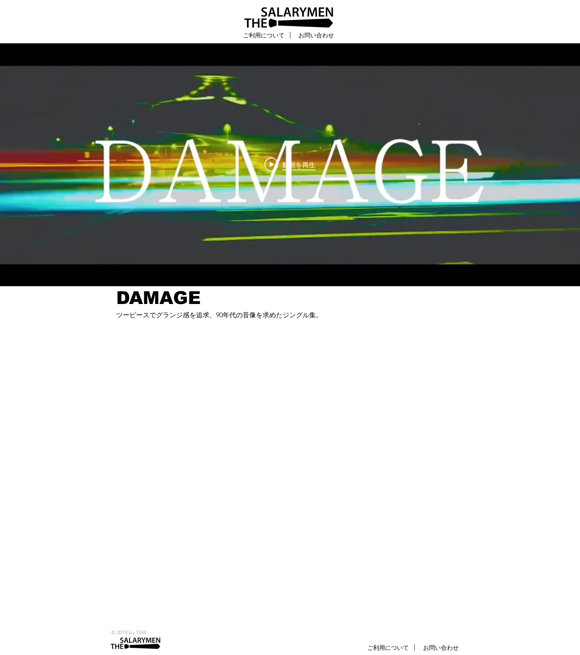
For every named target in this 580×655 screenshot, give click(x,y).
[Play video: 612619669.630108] (290, 164)
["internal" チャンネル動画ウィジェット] (290, 164)
